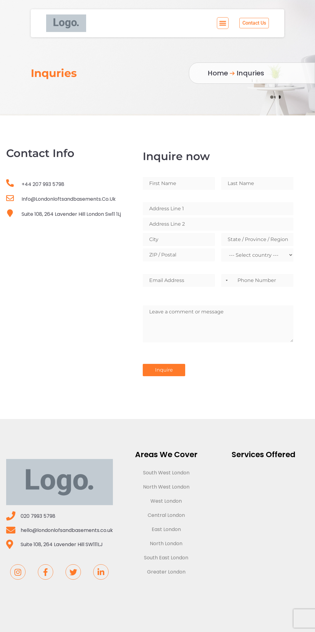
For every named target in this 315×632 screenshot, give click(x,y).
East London (166, 529)
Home (218, 73)
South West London (166, 472)
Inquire (164, 370)
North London (166, 543)
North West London (166, 486)
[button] (223, 23)
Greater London (166, 571)
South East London (166, 557)
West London (166, 501)
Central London (166, 515)
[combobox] (225, 280)
